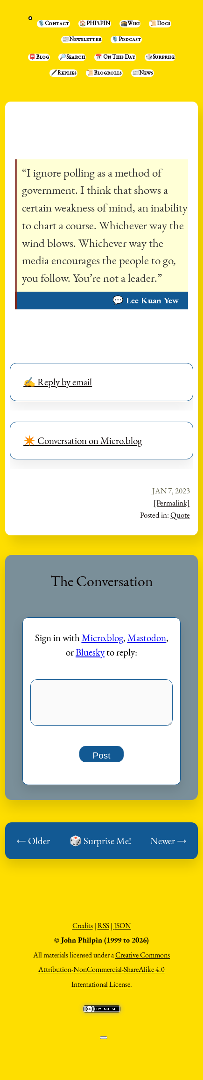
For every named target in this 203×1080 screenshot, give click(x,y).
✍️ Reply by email (57, 382)
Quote (180, 515)
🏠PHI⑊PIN (94, 24)
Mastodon (146, 637)
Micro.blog (102, 637)
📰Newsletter (81, 39)
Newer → (168, 846)
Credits (82, 931)
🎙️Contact (53, 24)
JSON (122, 931)
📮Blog (39, 57)
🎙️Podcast (126, 39)
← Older (33, 846)
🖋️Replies (63, 73)
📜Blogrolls (104, 73)
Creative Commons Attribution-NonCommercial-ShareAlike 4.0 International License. (104, 974)
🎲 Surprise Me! (100, 846)
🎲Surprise (160, 57)
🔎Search (72, 57)
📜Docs (160, 24)
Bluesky (90, 652)
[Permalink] (172, 503)
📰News (142, 73)
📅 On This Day (115, 57)
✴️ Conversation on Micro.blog (82, 440)
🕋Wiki (130, 24)
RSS (103, 931)
